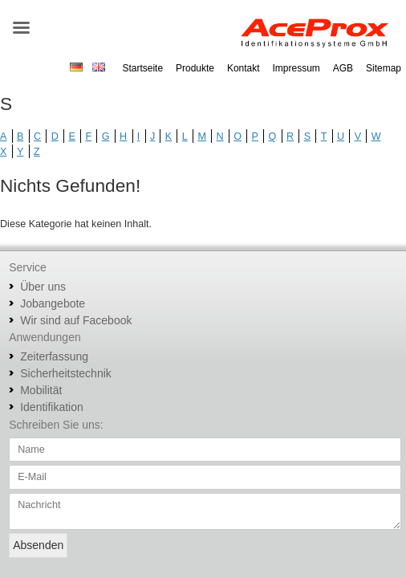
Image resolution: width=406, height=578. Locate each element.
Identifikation (51, 407)
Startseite (142, 68)
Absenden (38, 545)
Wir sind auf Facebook (76, 320)
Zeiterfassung (54, 356)
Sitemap (383, 68)
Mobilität (41, 390)
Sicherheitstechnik (66, 373)
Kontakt (243, 68)
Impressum (296, 68)
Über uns (43, 286)
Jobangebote (52, 303)
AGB (343, 68)
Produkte (195, 68)
